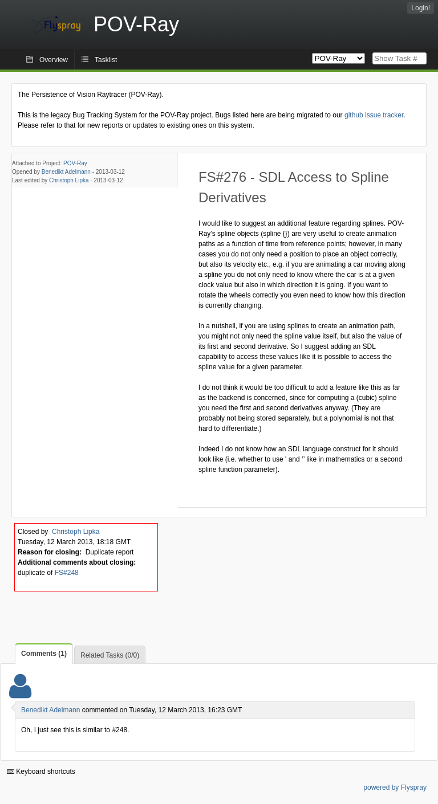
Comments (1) (44, 654)
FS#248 (67, 573)
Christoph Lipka (68, 180)
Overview (53, 60)
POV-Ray (75, 163)
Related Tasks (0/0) (109, 655)
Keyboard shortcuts (41, 772)
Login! (420, 8)
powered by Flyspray (395, 787)
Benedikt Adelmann (66, 172)
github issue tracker (373, 115)
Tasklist (106, 60)
